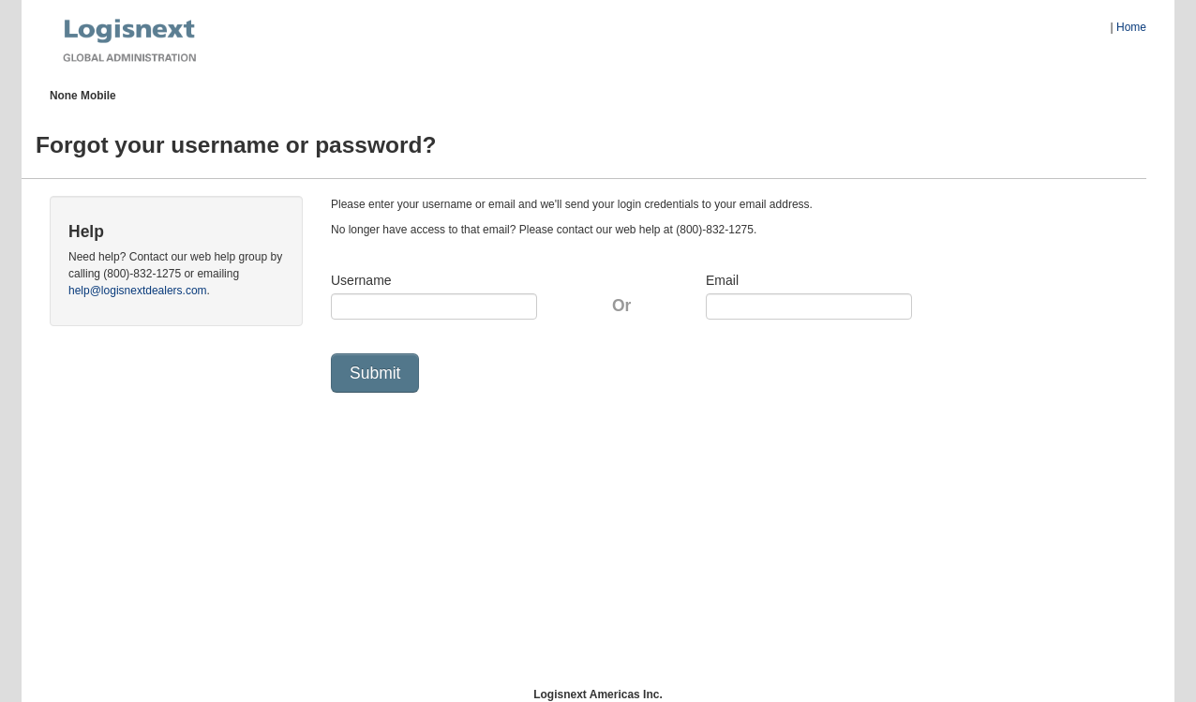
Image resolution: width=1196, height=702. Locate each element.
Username (361, 280)
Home (1131, 27)
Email (722, 280)
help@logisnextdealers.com (137, 290)
